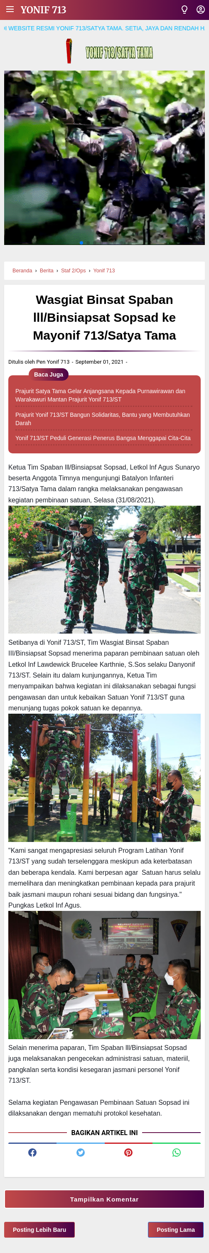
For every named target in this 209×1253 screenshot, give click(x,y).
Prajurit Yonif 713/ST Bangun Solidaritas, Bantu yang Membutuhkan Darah (102, 418)
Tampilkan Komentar (104, 1199)
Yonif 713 (43, 10)
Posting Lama (176, 1229)
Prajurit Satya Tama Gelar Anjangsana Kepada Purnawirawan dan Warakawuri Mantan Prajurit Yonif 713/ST (100, 395)
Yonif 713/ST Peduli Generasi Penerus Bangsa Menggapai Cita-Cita (103, 438)
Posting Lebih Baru (39, 1229)
